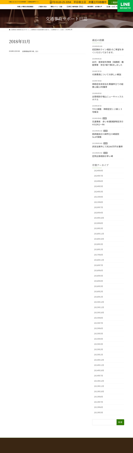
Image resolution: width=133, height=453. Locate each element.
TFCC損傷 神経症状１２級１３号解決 (107, 110)
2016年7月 (98, 265)
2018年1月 (98, 249)
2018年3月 (98, 244)
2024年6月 (98, 181)
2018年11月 (99, 233)
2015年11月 (99, 307)
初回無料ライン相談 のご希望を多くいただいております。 (108, 51)
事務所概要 (87, 442)
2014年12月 (99, 359)
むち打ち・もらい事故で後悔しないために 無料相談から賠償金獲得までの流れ (37, 441)
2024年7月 (98, 175)
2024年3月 (98, 191)
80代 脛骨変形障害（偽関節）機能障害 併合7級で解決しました (108, 63)
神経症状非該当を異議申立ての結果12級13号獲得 (107, 85)
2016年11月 (99, 260)
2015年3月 (98, 344)
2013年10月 (99, 391)
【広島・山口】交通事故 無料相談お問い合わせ (108, 442)
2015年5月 (98, 333)
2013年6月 (98, 407)
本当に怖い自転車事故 (29, 442)
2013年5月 (98, 412)
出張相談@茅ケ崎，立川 (30, 51)
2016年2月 (98, 291)
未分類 (104, 118)
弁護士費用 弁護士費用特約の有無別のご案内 (76, 441)
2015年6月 (98, 328)
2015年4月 (98, 338)
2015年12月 (99, 302)
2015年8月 (98, 317)
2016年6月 (98, 270)
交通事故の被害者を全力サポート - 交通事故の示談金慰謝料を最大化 (45, 440)
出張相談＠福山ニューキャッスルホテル (107, 98)
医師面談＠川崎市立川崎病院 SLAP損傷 (106, 135)
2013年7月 (98, 402)
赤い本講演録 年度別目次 (110, 441)
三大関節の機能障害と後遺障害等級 (49, 442)
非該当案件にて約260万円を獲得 (107, 146)
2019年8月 (98, 223)
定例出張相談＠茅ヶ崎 (102, 155)
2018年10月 (99, 239)
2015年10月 (99, 312)
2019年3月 (98, 228)
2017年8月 (98, 254)
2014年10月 (99, 370)
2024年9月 (98, 170)
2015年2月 (98, 349)
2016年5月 (98, 275)
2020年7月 (98, 207)
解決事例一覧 (14, 442)
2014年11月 (99, 365)
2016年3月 (98, 286)
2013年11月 (99, 386)
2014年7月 (98, 375)
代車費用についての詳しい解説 (106, 74)
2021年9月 (98, 196)
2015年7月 (98, 323)
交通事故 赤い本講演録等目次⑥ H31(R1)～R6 (108, 123)
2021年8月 (98, 202)
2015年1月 (98, 354)
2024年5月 (98, 186)
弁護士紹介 (77, 442)
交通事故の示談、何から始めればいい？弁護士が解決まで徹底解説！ (87, 440)
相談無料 (116, 2)
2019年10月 (99, 218)
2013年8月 (98, 396)
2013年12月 (99, 380)
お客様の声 (66, 442)
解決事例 (96, 441)
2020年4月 (98, 212)
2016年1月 (98, 296)
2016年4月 (98, 281)
